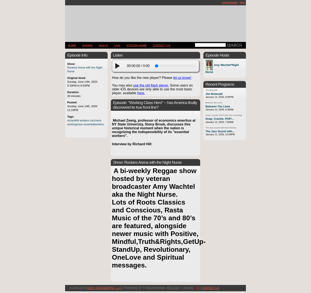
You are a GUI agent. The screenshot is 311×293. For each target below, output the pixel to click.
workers (84, 120)
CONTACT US (161, 45)
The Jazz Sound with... (220, 131)
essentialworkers (94, 124)
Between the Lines (213, 103)
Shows (87, 45)
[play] (118, 66)
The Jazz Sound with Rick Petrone (220, 128)
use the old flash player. (151, 85)
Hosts (103, 45)
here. (141, 93)
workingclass (75, 124)
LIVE (117, 45)
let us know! (182, 78)
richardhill (73, 120)
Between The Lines (217, 106)
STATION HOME (136, 45)
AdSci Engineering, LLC (104, 288)
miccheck (95, 120)
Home (72, 45)
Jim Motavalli (211, 90)
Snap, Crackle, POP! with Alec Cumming (223, 115)
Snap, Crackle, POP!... (219, 118)
